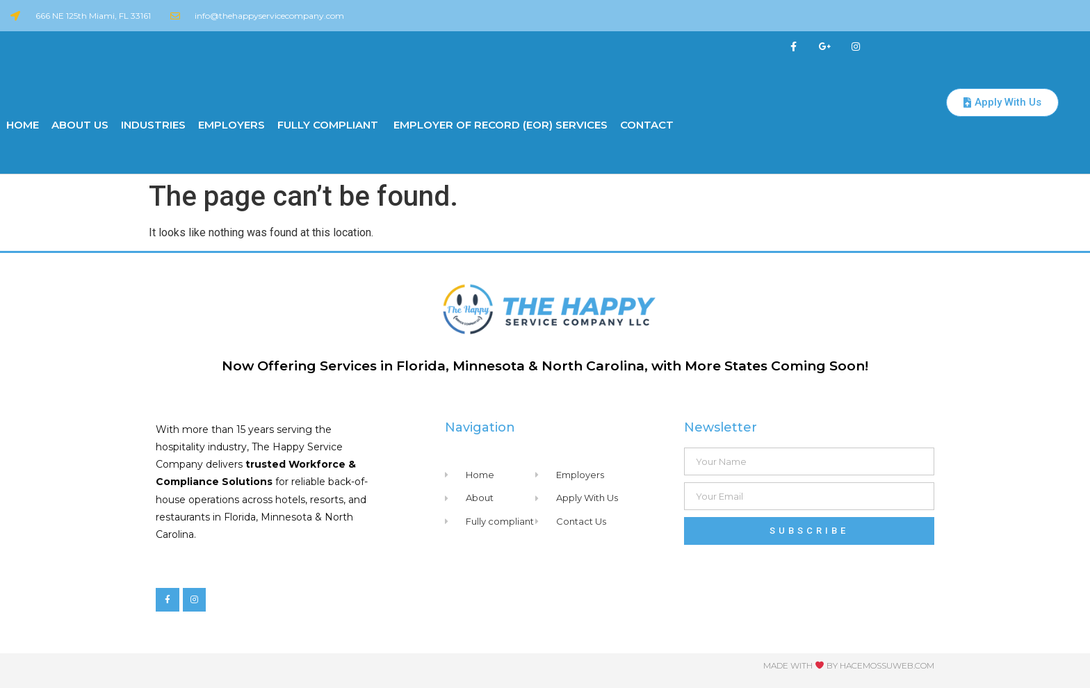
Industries (153, 124)
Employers (231, 124)
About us (79, 124)
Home (22, 124)
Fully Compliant (327, 124)
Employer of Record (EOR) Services (499, 124)
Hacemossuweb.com (887, 665)
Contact (647, 124)
